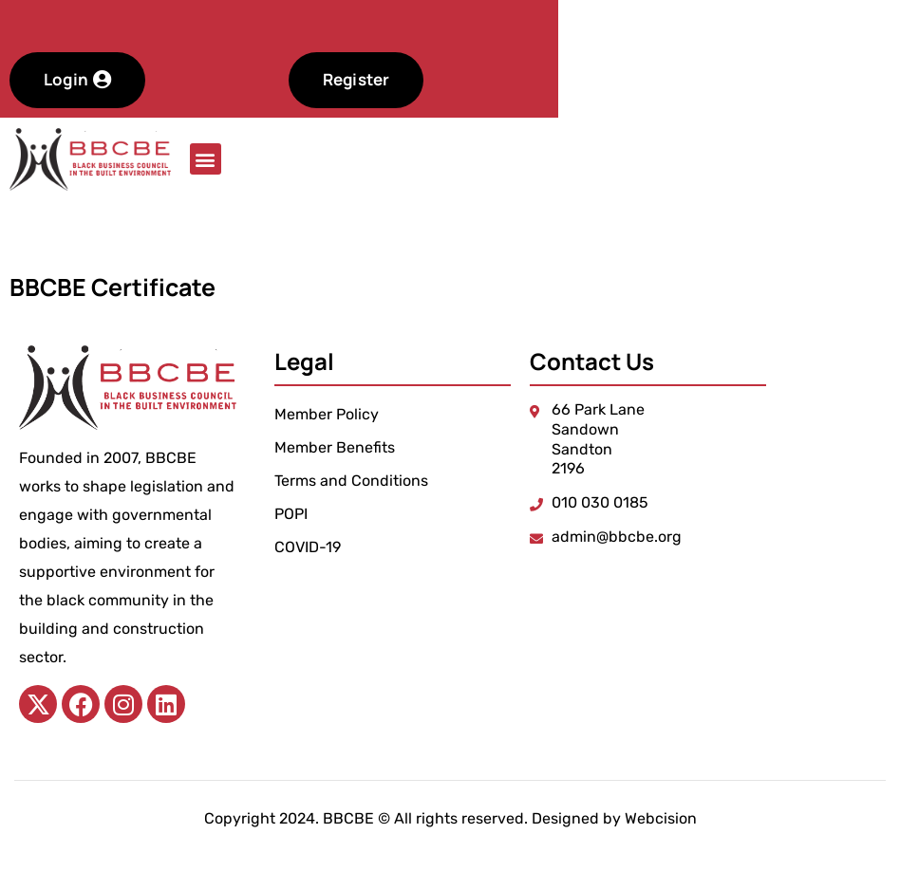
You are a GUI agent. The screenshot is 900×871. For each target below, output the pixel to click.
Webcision (661, 818)
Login (161, 79)
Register (439, 79)
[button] (205, 159)
